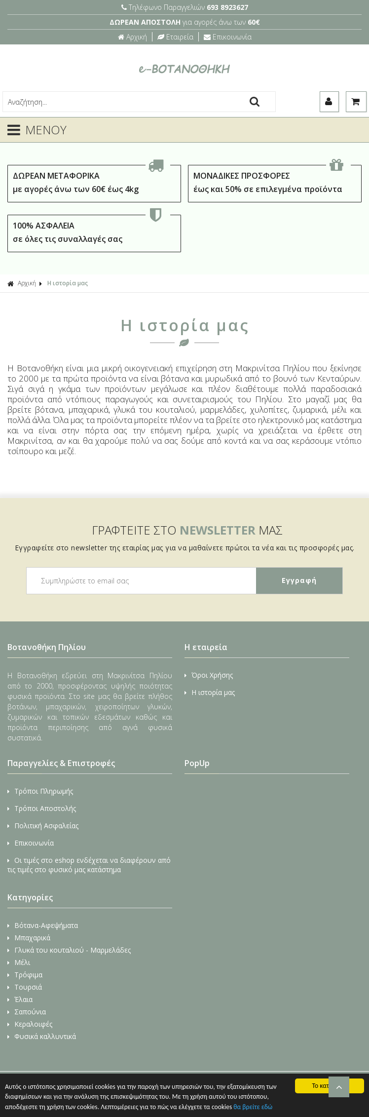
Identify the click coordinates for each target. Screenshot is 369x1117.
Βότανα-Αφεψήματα (42, 925)
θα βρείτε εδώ (252, 1107)
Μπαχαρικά (28, 937)
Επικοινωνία (228, 36)
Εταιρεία (175, 36)
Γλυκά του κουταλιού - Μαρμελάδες (69, 950)
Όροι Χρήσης (208, 675)
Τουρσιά (24, 987)
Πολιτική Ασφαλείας (42, 825)
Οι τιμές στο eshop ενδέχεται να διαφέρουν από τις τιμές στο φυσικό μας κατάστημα (89, 864)
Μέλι (18, 962)
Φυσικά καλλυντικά (41, 1036)
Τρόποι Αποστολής (41, 808)
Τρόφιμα (24, 974)
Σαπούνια (26, 1011)
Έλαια (20, 999)
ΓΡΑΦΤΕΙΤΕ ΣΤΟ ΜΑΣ (187, 530)
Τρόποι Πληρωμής (40, 791)
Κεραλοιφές (29, 1024)
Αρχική (132, 36)
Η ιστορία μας (67, 283)
